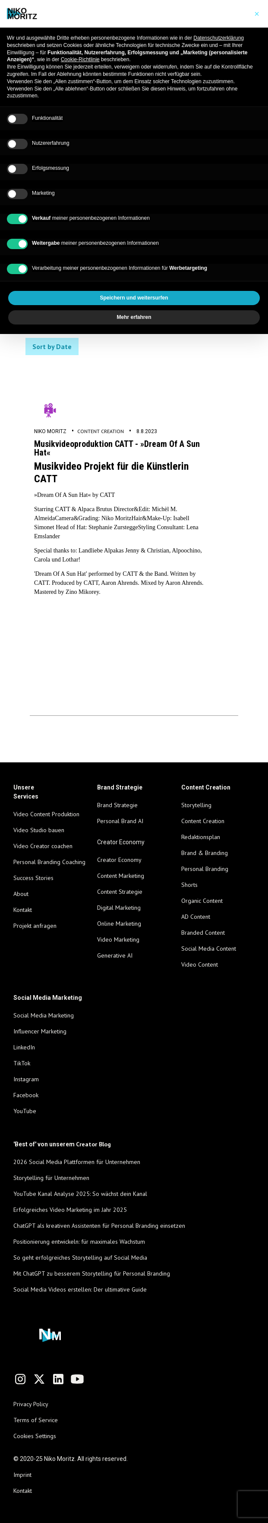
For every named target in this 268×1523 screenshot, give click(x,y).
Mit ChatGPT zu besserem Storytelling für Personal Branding (91, 1273)
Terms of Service (35, 1420)
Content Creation (100, 431)
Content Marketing (120, 876)
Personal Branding (204, 869)
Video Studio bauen (38, 830)
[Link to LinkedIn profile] (58, 1379)
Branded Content (203, 932)
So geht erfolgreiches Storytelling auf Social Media (80, 1257)
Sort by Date (52, 346)
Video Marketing (118, 939)
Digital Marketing (119, 907)
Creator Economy (119, 860)
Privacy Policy (30, 1404)
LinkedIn (24, 1047)
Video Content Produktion (46, 814)
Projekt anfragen (35, 926)
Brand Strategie (117, 805)
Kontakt (22, 910)
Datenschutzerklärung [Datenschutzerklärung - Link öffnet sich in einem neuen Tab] (218, 38)
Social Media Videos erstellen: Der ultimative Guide (80, 1289)
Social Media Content (208, 948)
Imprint (22, 1475)
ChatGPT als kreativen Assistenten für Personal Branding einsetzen (99, 1226)
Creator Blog (93, 1144)
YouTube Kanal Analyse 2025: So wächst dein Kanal (80, 1194)
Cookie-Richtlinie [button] (80, 59)
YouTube (24, 1111)
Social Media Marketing (43, 1015)
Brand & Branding (204, 853)
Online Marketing (119, 923)
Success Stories (33, 878)
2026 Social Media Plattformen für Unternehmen (76, 1162)
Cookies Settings (34, 1436)
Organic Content (202, 901)
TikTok (21, 1063)
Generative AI (114, 955)
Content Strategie (119, 892)
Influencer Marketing (39, 1031)
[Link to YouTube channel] (77, 1379)
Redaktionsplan (200, 837)
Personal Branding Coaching (49, 862)
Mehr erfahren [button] (134, 317)
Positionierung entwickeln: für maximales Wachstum (79, 1241)
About (20, 894)
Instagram (26, 1079)
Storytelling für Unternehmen (51, 1178)
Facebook (25, 1095)
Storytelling (196, 805)
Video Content (199, 964)
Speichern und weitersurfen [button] (134, 298)
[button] (257, 14)
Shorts (189, 885)
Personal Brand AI (120, 821)
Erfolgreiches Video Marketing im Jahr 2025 (70, 1210)
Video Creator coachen (43, 846)
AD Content (195, 917)
